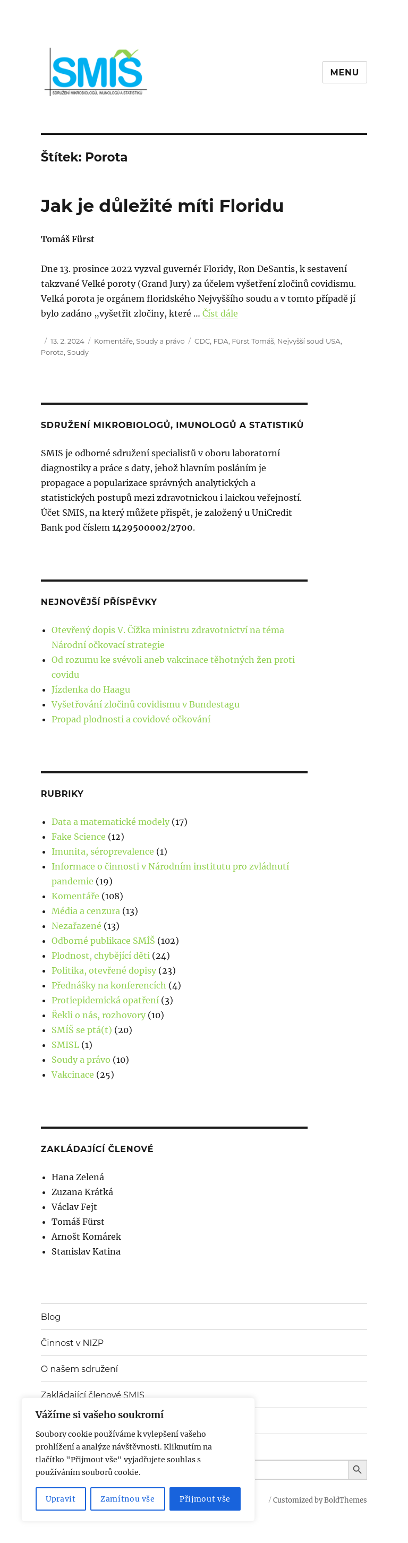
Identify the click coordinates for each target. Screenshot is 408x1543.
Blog (51, 1317)
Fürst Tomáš (253, 341)
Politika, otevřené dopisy (104, 970)
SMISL (65, 1044)
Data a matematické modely (110, 821)
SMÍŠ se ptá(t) (82, 1030)
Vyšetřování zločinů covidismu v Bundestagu (146, 704)
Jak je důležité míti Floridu (162, 205)
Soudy (78, 352)
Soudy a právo (160, 341)
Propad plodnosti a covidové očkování (131, 719)
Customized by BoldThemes (320, 1500)
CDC (202, 341)
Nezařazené (76, 925)
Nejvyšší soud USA (309, 341)
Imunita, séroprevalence (103, 851)
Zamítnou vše (127, 1499)
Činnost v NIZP (72, 1343)
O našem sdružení (79, 1369)
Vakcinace (73, 1074)
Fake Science (79, 836)
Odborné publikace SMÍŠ (103, 940)
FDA (220, 341)
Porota (52, 352)
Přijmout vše (205, 1499)
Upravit (61, 1499)
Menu (345, 72)
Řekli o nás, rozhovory (99, 1015)
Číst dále (220, 313)
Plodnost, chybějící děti (101, 955)
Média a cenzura (86, 911)
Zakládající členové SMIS (92, 1395)
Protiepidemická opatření (105, 1000)
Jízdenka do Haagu (91, 689)
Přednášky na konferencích (109, 985)
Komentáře (113, 341)
